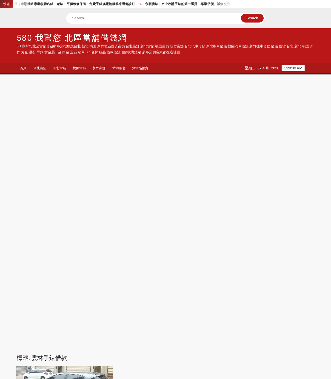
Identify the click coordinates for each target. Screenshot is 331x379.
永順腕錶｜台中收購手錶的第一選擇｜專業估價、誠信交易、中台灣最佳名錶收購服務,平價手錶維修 (222, 4)
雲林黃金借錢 (39, 271)
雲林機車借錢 (92, 260)
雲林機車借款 (68, 260)
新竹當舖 (99, 68)
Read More (56, 204)
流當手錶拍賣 (84, 320)
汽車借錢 (127, 313)
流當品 (33, 320)
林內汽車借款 (45, 235)
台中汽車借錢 (38, 327)
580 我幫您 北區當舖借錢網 (72, 38)
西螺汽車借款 (86, 245)
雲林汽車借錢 (54, 265)
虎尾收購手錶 (77, 240)
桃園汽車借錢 (221, 320)
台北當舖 (39, 68)
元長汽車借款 (54, 215)
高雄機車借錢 (267, 348)
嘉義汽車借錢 (221, 327)
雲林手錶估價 (94, 250)
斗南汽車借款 (83, 230)
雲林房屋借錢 (71, 250)
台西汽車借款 (62, 220)
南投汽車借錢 (130, 327)
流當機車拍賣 (84, 334)
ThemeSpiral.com (207, 371)
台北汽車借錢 (130, 320)
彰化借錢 (35, 348)
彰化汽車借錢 (84, 327)
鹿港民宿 (35, 355)
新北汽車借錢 (176, 320)
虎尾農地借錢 (39, 245)
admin (25, 188)
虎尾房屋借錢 (54, 240)
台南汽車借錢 (267, 327)
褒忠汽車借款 (62, 245)
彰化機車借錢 (84, 348)
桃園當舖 (79, 68)
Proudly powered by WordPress (134, 371)
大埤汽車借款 (48, 225)
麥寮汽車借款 (62, 271)
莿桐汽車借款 (92, 235)
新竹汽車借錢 (267, 320)
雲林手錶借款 (36, 255)
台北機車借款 (176, 341)
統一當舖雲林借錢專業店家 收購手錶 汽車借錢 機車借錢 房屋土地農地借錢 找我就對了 (64, 172)
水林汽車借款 (68, 235)
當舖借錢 (81, 313)
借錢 (31, 313)
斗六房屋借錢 (95, 225)
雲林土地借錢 (47, 250)
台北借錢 (81, 341)
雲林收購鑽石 (45, 260)
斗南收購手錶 (59, 230)
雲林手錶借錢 (59, 255)
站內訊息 (118, 68)
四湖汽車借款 (86, 220)
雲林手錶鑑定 (83, 255)
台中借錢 (172, 313)
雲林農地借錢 (77, 265)
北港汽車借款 (77, 215)
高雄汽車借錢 (38, 334)
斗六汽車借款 (36, 230)
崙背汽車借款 (71, 225)
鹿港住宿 (81, 355)
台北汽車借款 (130, 341)
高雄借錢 (218, 313)
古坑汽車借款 (39, 220)
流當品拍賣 (140, 68)
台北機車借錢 (38, 341)
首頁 (23, 68)
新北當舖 (59, 68)
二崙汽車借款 (30, 215)
